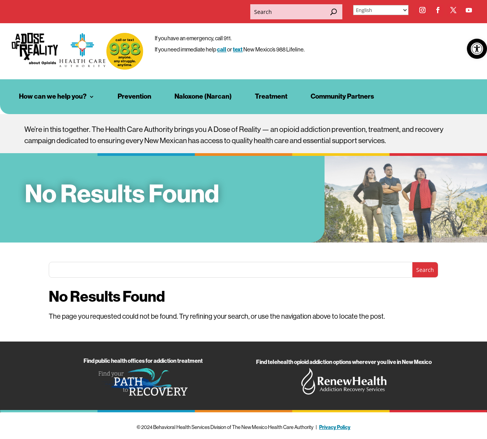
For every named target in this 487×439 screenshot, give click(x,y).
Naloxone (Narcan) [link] (203, 96)
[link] (477, 49)
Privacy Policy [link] (334, 427)
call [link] (221, 49)
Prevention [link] (134, 96)
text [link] (238, 49)
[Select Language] (380, 10)
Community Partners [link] (342, 96)
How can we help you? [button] (53, 96)
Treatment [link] (271, 96)
